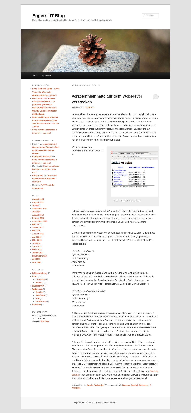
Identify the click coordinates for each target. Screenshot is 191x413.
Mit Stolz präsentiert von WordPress (101, 403)
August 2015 (38, 234)
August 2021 (38, 202)
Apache (90, 385)
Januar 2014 (37, 253)
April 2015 (36, 237)
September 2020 (39, 208)
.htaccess (126, 385)
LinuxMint (40, 279)
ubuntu (39, 282)
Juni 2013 (36, 262)
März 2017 (36, 224)
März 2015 (36, 240)
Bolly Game (37, 175)
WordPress (41, 301)
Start (35, 76)
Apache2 (134, 385)
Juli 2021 (36, 205)
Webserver (143, 385)
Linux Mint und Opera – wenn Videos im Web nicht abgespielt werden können (45, 92)
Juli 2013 (36, 259)
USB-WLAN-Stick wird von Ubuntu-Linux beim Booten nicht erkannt (44, 111)
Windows (36, 305)
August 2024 (38, 199)
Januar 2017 (37, 227)
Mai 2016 (36, 230)
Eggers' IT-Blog (48, 15)
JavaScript (41, 295)
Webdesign (99, 385)
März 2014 (36, 249)
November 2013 (39, 256)
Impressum (46, 76)
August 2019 (38, 215)
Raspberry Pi (38, 286)
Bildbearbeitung (39, 273)
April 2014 (36, 246)
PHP (38, 298)
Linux (34, 276)
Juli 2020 (36, 212)
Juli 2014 (36, 243)
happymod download (42, 156)
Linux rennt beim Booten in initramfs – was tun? (45, 169)
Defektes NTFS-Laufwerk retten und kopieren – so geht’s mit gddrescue (43, 101)
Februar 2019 (38, 218)
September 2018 (39, 221)
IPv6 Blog (45, 321)
